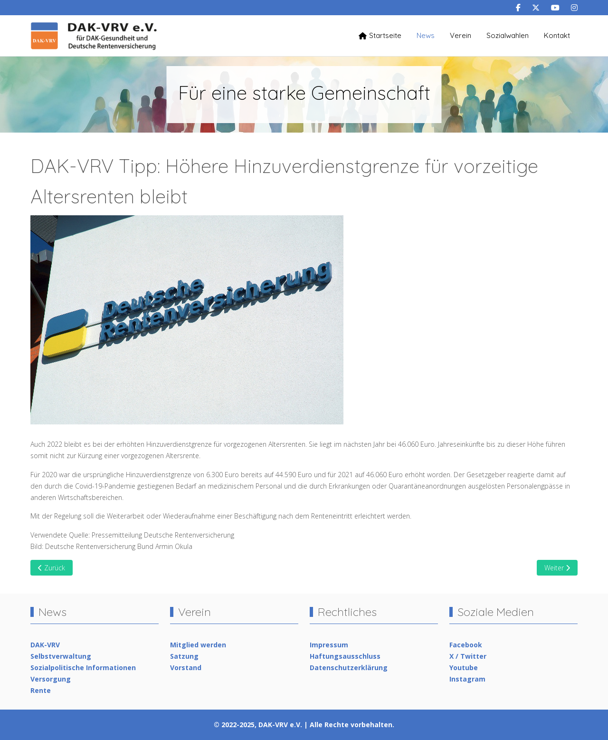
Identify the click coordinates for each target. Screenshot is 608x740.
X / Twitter (467, 656)
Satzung (184, 656)
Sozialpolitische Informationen (83, 667)
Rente (40, 690)
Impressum (329, 644)
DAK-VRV (45, 644)
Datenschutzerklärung (349, 667)
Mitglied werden (198, 644)
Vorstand (185, 667)
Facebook (465, 644)
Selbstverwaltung (60, 656)
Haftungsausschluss (345, 656)
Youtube (463, 667)
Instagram (467, 678)
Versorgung (50, 678)
